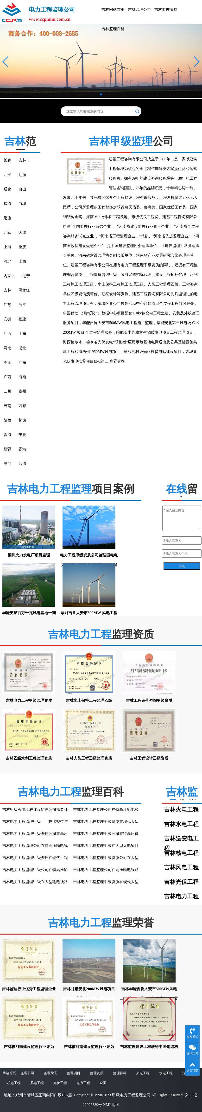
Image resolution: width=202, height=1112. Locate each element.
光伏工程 (60, 1083)
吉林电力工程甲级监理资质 (29, 700)
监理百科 (119, 1073)
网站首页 (9, 1073)
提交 (182, 566)
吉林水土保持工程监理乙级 (89, 700)
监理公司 (27, 1073)
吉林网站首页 (113, 9)
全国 (103, 1083)
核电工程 (14, 1083)
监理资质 (96, 1073)
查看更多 (117, 361)
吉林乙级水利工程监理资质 (29, 758)
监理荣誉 (50, 1073)
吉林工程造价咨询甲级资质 (149, 700)
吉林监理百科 (113, 29)
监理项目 (73, 1073)
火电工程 (143, 1073)
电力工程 (83, 1083)
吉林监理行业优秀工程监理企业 (29, 989)
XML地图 (111, 1105)
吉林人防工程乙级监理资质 (89, 758)
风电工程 (37, 1083)
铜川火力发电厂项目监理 (29, 555)
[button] (5, 61)
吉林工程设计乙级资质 (149, 758)
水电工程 (166, 1073)
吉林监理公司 (139, 9)
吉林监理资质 (165, 9)
